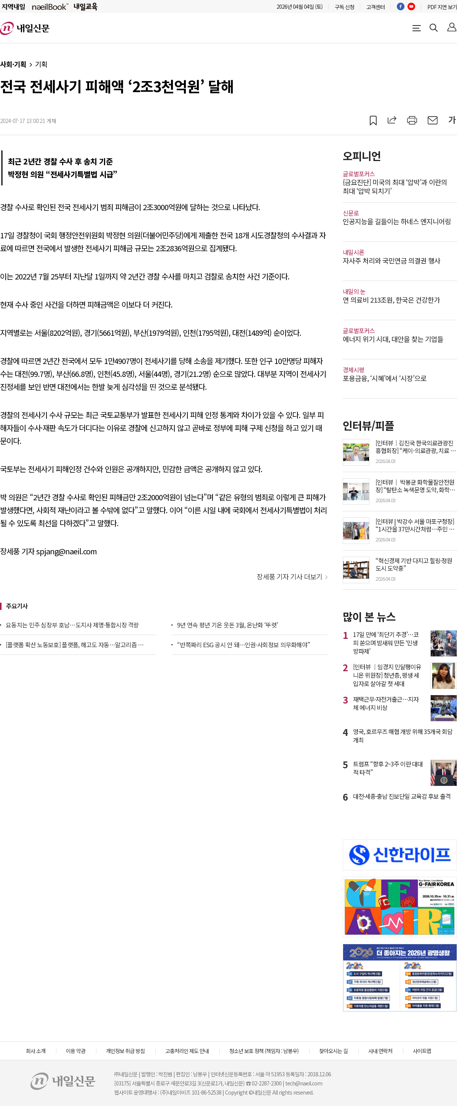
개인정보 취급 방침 (125, 1051)
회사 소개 (35, 1051)
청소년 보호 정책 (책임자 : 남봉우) (264, 1051)
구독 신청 (344, 6)
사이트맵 (422, 1051)
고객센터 (375, 6)
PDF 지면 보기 (442, 6)
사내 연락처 (380, 1051)
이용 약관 (75, 1051)
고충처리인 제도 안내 (187, 1051)
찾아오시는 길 (333, 1051)
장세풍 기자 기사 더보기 (289, 576)
